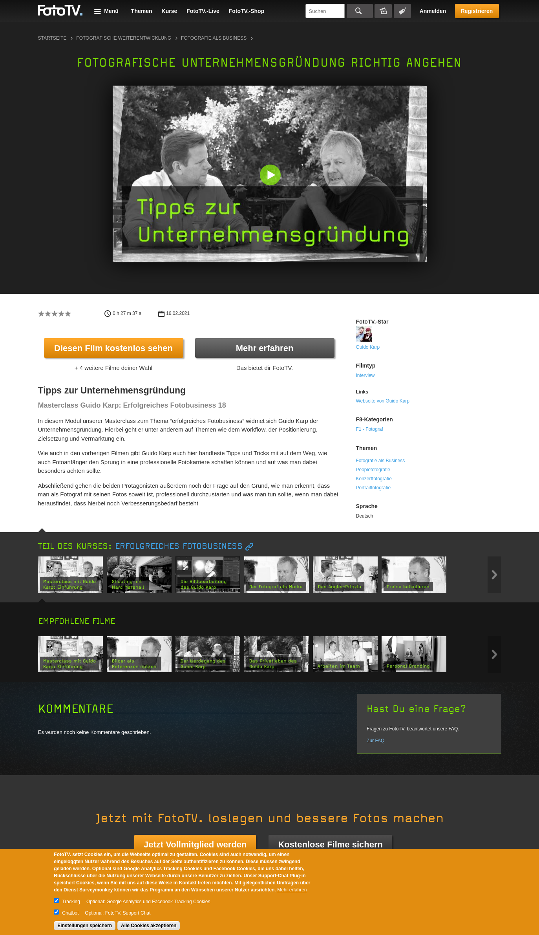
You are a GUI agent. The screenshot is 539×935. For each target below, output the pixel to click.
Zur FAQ (375, 740)
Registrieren (477, 11)
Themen (141, 11)
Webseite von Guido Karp (383, 401)
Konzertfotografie (374, 478)
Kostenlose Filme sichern (330, 844)
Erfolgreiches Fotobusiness (179, 546)
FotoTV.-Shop (246, 11)
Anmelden (433, 11)
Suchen (360, 11)
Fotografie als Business (214, 38)
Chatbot (70, 913)
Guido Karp (368, 347)
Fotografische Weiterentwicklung (123, 38)
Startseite (52, 38)
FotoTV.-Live (202, 11)
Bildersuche (383, 11)
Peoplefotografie (373, 469)
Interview (365, 375)
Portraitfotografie (373, 487)
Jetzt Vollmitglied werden (195, 844)
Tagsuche (402, 11)
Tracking (71, 901)
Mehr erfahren (265, 348)
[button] (271, 176)
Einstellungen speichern (84, 925)
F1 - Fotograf (369, 429)
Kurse (169, 11)
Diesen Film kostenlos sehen (113, 348)
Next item (494, 574)
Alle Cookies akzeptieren (148, 925)
